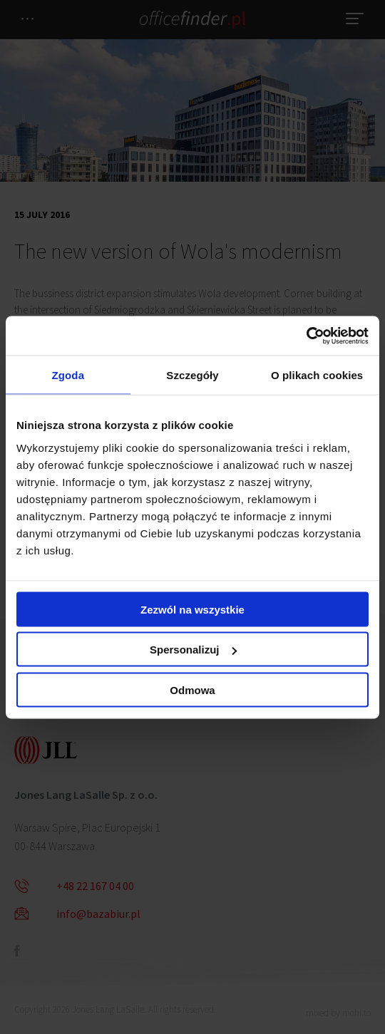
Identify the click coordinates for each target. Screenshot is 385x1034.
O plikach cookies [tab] (317, 375)
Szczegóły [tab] (192, 375)
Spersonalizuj (193, 649)
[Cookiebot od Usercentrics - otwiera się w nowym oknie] (306, 335)
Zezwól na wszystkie (192, 609)
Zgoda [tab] (68, 375)
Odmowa (192, 689)
